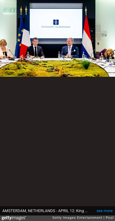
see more (105, 210)
